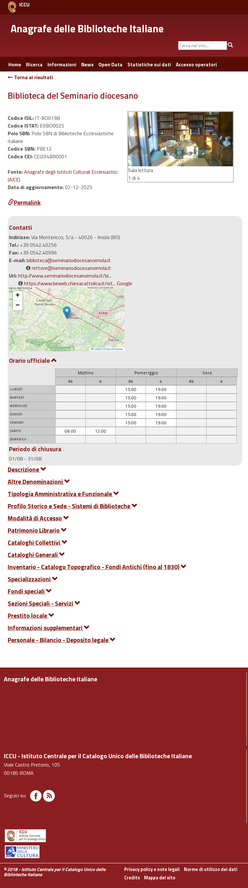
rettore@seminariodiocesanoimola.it (71, 268)
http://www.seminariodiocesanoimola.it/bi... (64, 275)
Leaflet (96, 349)
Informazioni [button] (61, 64)
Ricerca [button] (34, 64)
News (87, 64)
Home (14, 64)
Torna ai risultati (30, 77)
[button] (67, 312)
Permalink (24, 202)
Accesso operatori (196, 64)
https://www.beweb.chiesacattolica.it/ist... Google (78, 283)
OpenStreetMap (114, 349)
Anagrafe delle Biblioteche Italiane (87, 28)
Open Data (110, 64)
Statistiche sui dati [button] (149, 64)
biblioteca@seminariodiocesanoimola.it (69, 260)
